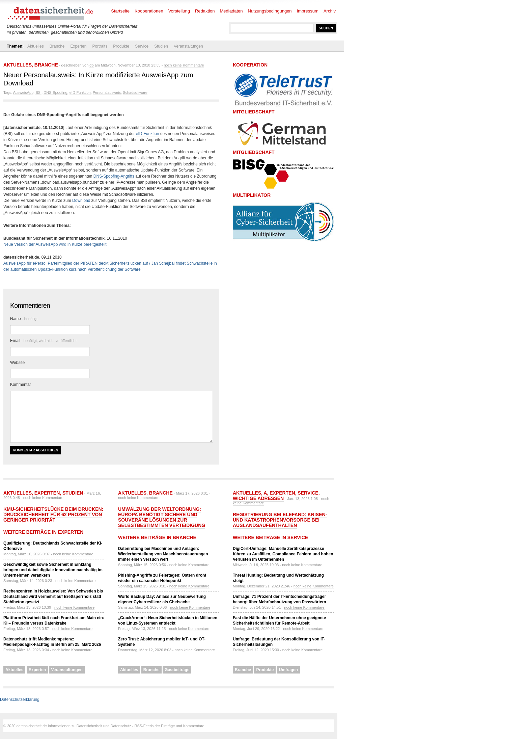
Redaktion (205, 11)
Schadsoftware (135, 92)
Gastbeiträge (177, 669)
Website (17, 362)
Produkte (121, 46)
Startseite (120, 11)
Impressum (307, 11)
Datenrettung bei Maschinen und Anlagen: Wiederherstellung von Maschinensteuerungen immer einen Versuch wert (163, 554)
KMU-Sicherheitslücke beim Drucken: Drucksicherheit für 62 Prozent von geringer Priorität (53, 514)
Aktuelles (35, 46)
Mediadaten (231, 11)
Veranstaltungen (188, 46)
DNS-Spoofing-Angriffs (113, 176)
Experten (78, 46)
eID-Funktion (80, 92)
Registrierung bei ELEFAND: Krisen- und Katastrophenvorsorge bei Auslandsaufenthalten (280, 520)
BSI (38, 92)
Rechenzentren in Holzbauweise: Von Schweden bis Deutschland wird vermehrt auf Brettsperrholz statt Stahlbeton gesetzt (53, 596)
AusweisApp (23, 92)
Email (44, 340)
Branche (57, 46)
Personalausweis (107, 92)
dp (91, 65)
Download (81, 200)
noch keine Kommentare (184, 65)
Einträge (168, 726)
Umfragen (288, 669)
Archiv (330, 11)
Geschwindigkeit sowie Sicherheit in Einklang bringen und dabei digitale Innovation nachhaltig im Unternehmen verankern (53, 570)
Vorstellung (179, 11)
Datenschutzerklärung (19, 699)
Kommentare (193, 726)
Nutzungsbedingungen (269, 11)
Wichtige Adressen (258, 498)
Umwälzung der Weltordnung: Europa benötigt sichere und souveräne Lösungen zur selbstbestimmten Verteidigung (161, 517)
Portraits (99, 46)
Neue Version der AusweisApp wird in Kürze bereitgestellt (55, 244)
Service (141, 46)
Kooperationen (149, 11)
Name (23, 318)
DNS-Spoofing (55, 92)
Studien (161, 46)
